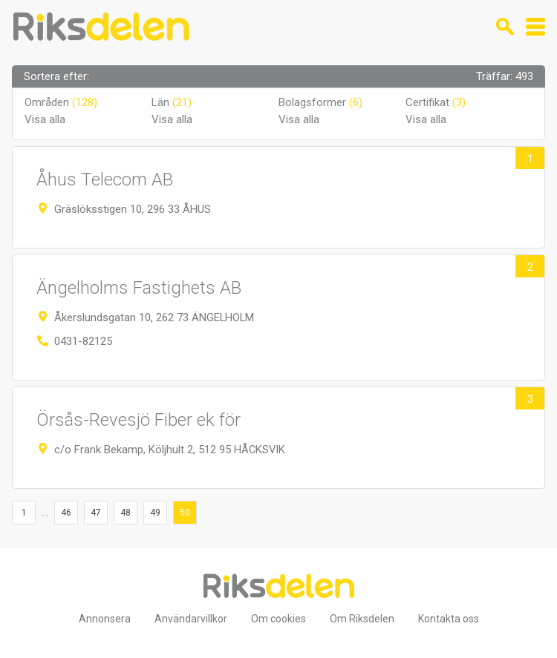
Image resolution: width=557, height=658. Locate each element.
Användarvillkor (190, 619)
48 (125, 512)
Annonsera (105, 619)
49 (155, 512)
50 (185, 512)
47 (96, 512)
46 (66, 512)
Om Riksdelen (362, 619)
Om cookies (278, 619)
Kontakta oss (448, 619)
